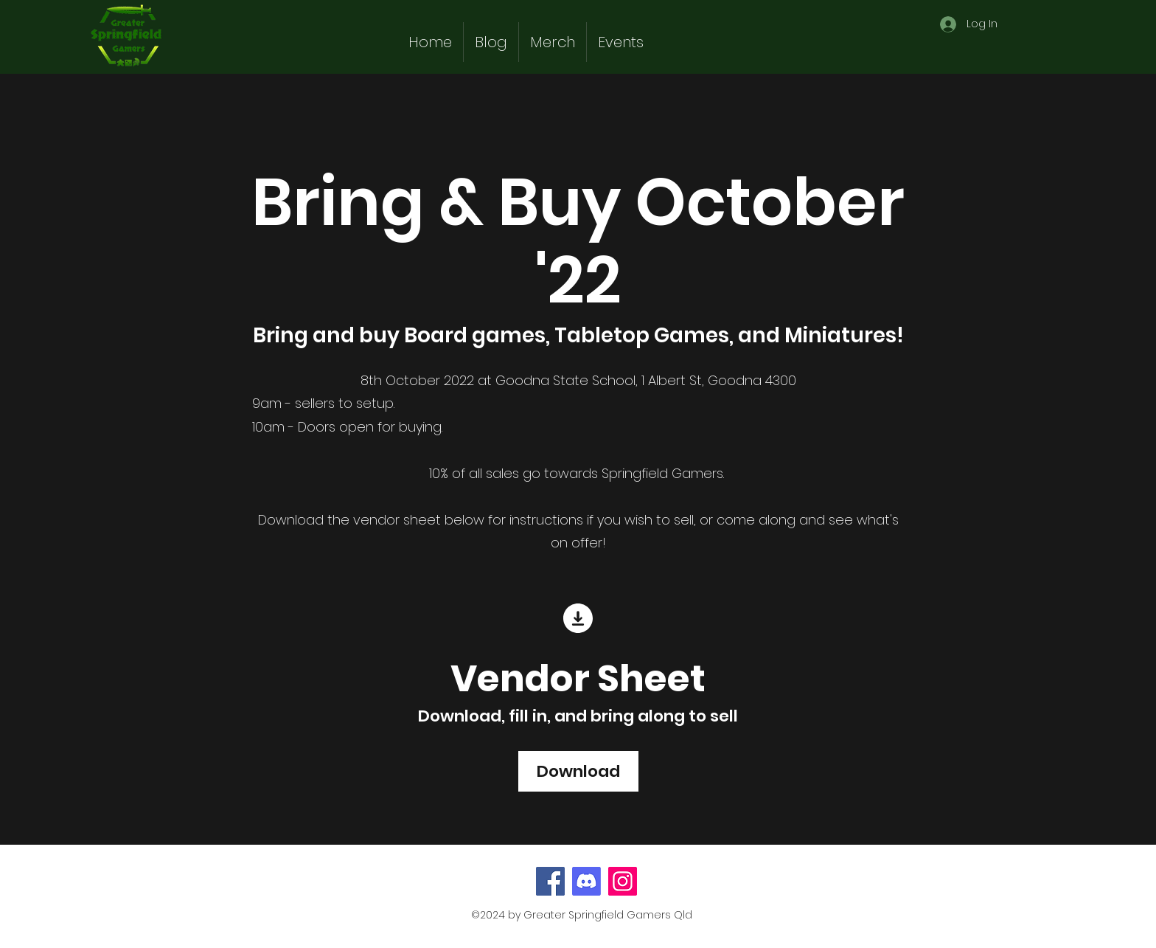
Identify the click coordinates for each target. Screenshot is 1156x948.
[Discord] (586, 881)
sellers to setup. (342, 403)
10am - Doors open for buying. (349, 427)
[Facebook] (550, 881)
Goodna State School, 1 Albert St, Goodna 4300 (645, 380)
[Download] (578, 771)
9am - (271, 403)
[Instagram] (622, 881)
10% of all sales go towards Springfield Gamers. (578, 473)
